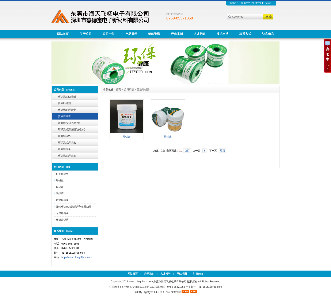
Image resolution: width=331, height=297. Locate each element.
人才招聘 (200, 34)
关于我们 (149, 273)
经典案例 (177, 34)
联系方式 (245, 34)
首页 (118, 89)
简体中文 (245, 3)
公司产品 (129, 89)
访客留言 (268, 34)
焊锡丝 (60, 180)
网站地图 (182, 273)
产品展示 (131, 34)
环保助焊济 (62, 219)
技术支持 (222, 34)
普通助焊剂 (64, 103)
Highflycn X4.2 (151, 292)
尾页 (222, 150)
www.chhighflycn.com (141, 281)
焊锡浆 (168, 136)
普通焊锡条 (64, 149)
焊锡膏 (60, 187)
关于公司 (86, 34)
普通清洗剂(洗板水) (69, 122)
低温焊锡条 (62, 200)
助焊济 (60, 193)
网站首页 (63, 34)
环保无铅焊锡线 (67, 142)
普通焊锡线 (64, 136)
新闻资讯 (154, 34)
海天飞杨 (165, 292)
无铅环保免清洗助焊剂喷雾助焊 (73, 206)
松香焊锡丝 (62, 173)
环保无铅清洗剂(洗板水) (71, 129)
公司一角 (108, 34)
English (267, 3)
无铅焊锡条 (62, 213)
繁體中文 (257, 3)
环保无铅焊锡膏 (67, 109)
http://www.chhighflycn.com (76, 257)
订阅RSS (198, 273)
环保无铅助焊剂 (67, 96)
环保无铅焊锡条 (67, 155)
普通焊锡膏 (64, 116)
